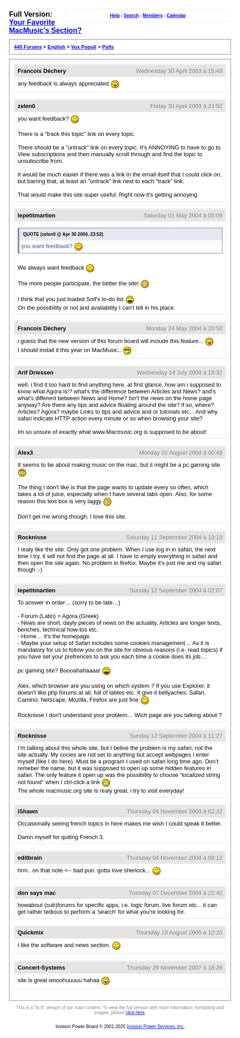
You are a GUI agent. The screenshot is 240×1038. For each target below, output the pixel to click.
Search (131, 15)
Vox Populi (84, 47)
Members (153, 15)
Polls (108, 47)
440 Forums (28, 47)
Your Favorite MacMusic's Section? (45, 26)
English (56, 47)
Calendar (176, 15)
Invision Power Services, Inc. (156, 1026)
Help (115, 15)
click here (135, 1012)
